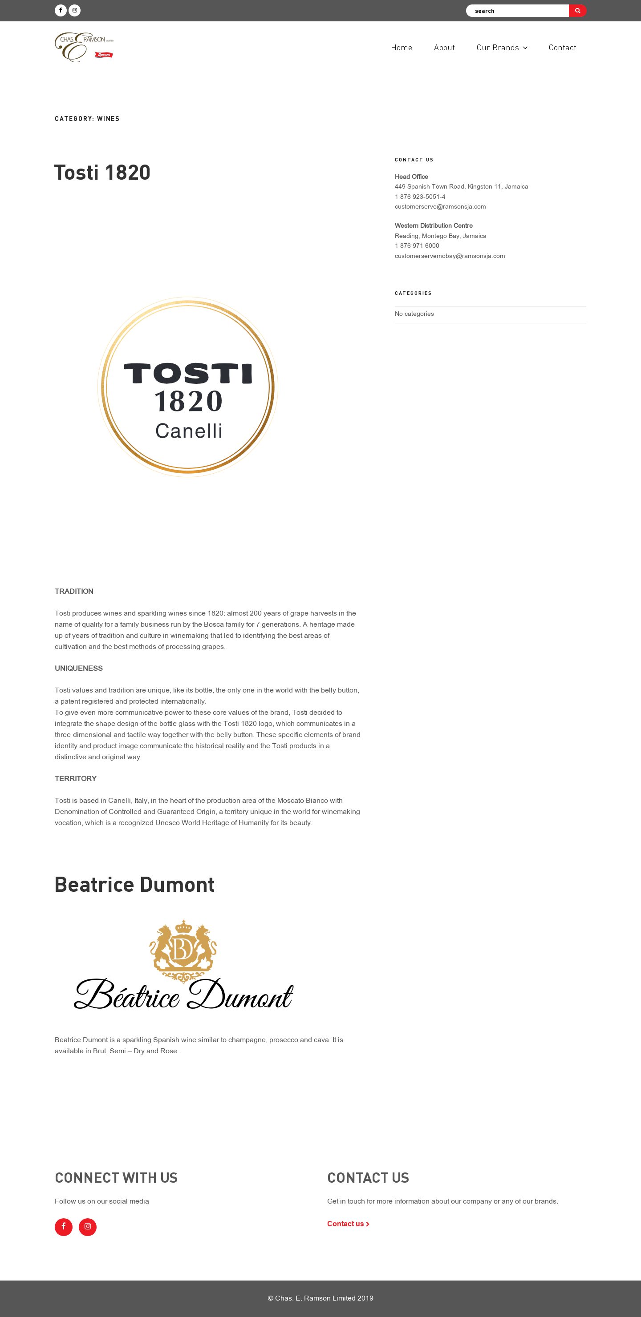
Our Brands (503, 47)
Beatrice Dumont (134, 883)
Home (401, 47)
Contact (562, 47)
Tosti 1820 (102, 171)
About (444, 47)
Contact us (348, 1224)
